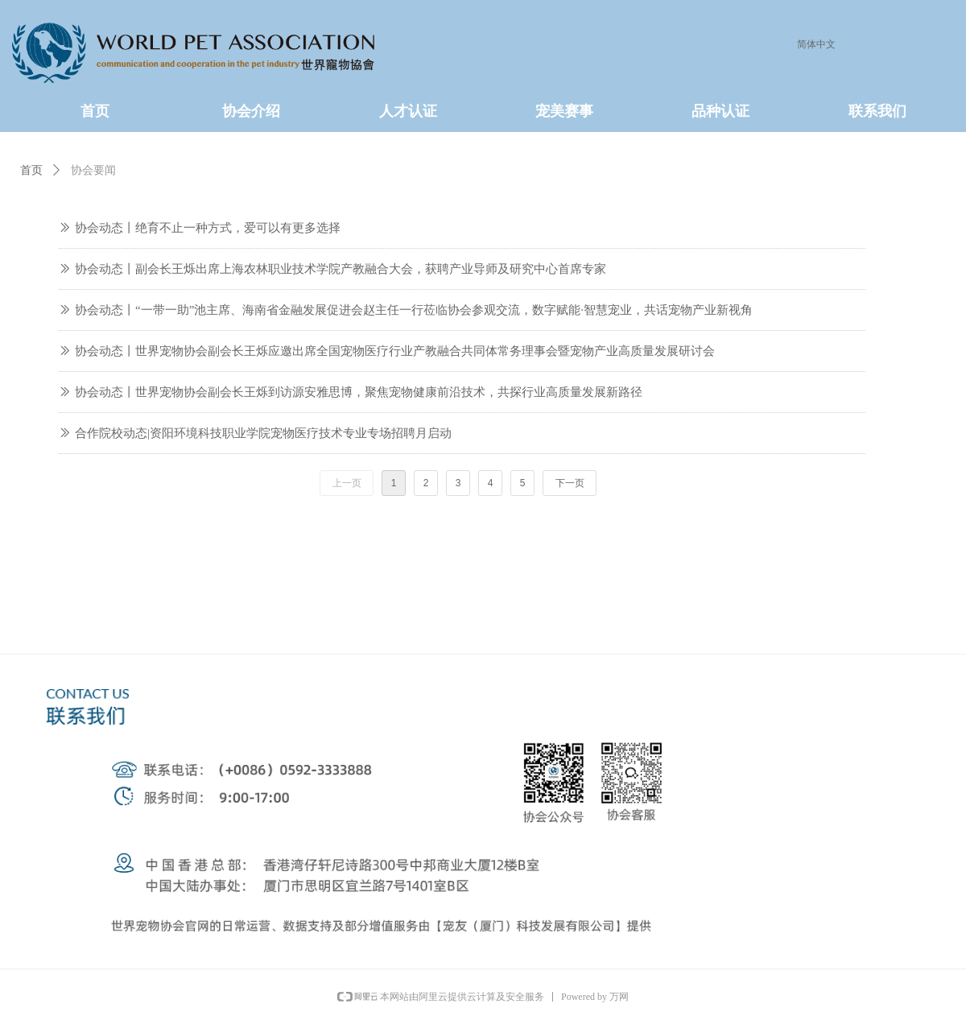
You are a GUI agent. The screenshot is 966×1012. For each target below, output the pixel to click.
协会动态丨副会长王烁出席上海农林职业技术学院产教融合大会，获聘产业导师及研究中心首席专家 (340, 268)
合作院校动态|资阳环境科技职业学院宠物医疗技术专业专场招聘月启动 (263, 433)
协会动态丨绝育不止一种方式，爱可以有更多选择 (208, 227)
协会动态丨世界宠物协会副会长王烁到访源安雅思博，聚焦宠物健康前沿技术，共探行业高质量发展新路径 (358, 392)
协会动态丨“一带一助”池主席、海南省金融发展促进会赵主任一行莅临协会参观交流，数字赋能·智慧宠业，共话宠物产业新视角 (414, 310)
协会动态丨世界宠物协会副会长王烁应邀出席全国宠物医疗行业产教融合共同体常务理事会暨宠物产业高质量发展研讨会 (395, 351)
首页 (31, 170)
